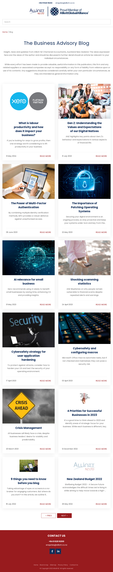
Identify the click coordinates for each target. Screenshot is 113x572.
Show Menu (3, 11)
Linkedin (58, 551)
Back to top (44, 565)
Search (108, 21)
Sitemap (53, 565)
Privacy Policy (63, 565)
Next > (64, 515)
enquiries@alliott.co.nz (65, 3)
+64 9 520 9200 (45, 3)
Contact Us (74, 565)
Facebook (52, 551)
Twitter (64, 551)
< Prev (48, 515)
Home (5, 32)
